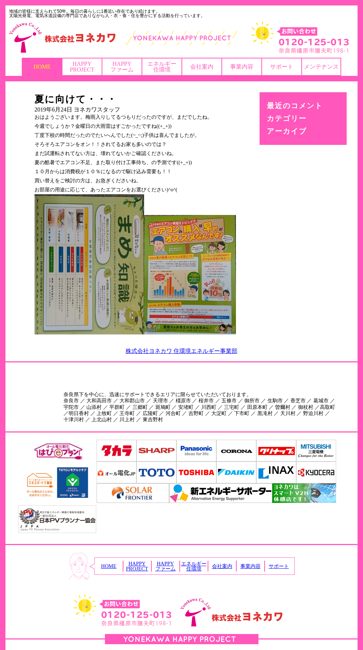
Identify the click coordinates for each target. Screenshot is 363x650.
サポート (281, 67)
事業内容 (241, 67)
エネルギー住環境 (161, 67)
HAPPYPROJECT (82, 67)
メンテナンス (321, 67)
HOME (41, 67)
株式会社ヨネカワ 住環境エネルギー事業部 (181, 351)
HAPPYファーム (122, 67)
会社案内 (201, 67)
